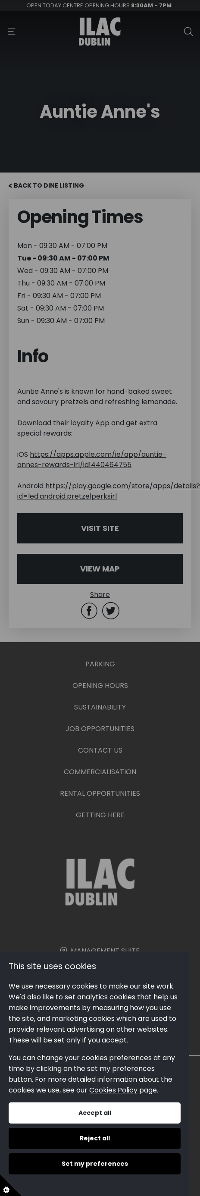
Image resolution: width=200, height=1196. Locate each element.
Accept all (94, 1112)
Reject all (94, 1138)
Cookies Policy (113, 1090)
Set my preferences (94, 1163)
